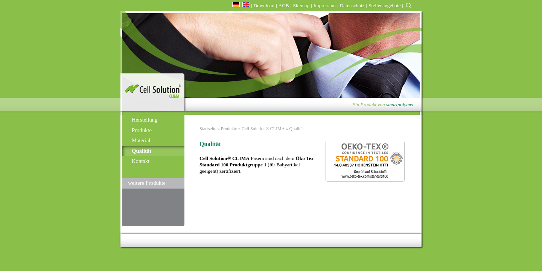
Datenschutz (352, 5)
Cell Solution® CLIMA (263, 128)
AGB (284, 5)
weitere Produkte (147, 183)
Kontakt (140, 161)
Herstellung (144, 120)
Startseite (207, 128)
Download (263, 5)
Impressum (325, 5)
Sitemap (301, 5)
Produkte (142, 130)
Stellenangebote (384, 5)
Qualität (141, 151)
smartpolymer (400, 104)
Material (141, 140)
